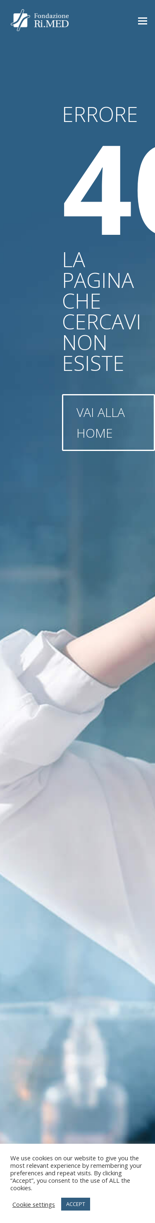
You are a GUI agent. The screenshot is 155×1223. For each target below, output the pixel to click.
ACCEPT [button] (75, 1204)
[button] (142, 20)
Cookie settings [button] (33, 1204)
